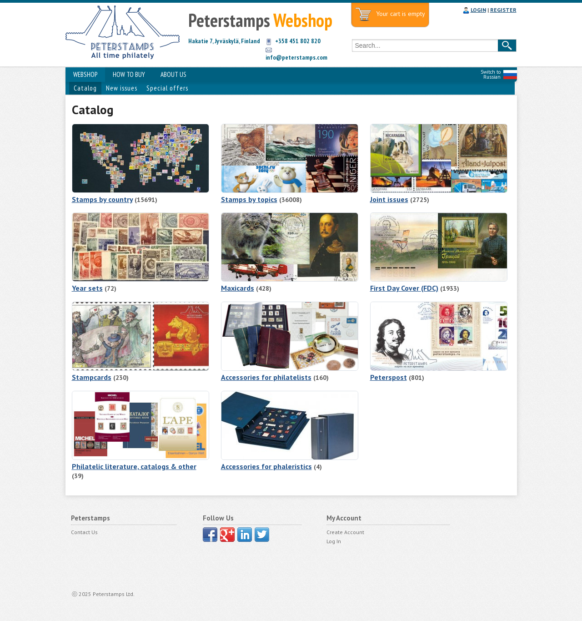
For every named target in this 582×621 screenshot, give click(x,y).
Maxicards (237, 288)
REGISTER (503, 9)
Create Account (345, 532)
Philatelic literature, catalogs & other (134, 466)
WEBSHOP (85, 74)
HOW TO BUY (129, 74)
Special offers (167, 88)
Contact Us (84, 532)
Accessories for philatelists (266, 377)
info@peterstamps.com (296, 57)
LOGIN (478, 9)
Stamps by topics (249, 199)
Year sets (87, 288)
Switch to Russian (491, 74)
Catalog (85, 88)
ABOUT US (173, 74)
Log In (333, 541)
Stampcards (91, 377)
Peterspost (388, 377)
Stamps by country (102, 199)
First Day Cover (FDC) (404, 288)
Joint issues (389, 199)
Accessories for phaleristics (266, 466)
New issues (121, 88)
